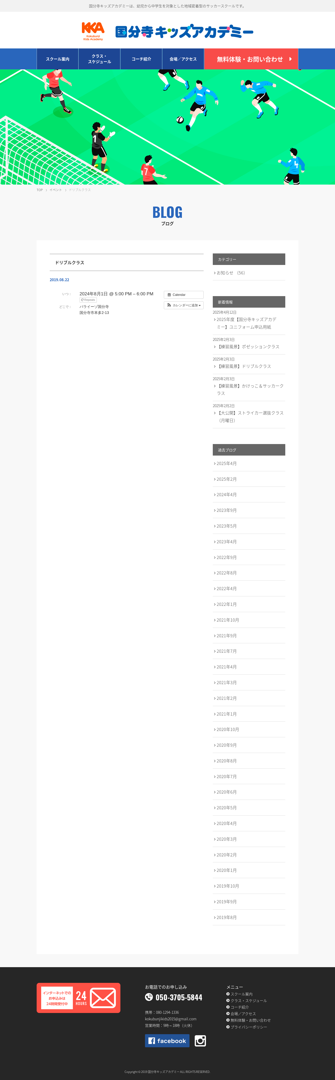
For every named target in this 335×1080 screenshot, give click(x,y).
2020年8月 (227, 760)
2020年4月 (227, 823)
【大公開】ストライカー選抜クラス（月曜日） (250, 416)
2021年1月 (227, 714)
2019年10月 (228, 886)
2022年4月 (227, 588)
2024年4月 (227, 494)
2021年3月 (227, 682)
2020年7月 (227, 776)
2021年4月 (227, 666)
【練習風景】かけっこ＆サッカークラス (250, 389)
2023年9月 (227, 510)
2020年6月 (227, 792)
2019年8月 (227, 917)
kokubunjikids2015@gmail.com (171, 1018)
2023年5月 (227, 526)
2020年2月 (227, 854)
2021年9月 (227, 635)
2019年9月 (227, 901)
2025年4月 (227, 463)
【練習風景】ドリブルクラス (244, 366)
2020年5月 (227, 807)
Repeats (88, 299)
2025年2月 (227, 479)
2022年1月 (227, 604)
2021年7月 (227, 651)
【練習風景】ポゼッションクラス (248, 346)
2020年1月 (227, 870)
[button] (184, 305)
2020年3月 (227, 839)
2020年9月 (227, 745)
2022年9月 (227, 557)
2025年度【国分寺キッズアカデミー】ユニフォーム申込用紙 (246, 323)
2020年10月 (228, 729)
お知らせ (232, 272)
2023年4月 (227, 541)
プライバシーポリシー (249, 1026)
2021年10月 (228, 620)
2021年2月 (227, 698)
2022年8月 (227, 572)
